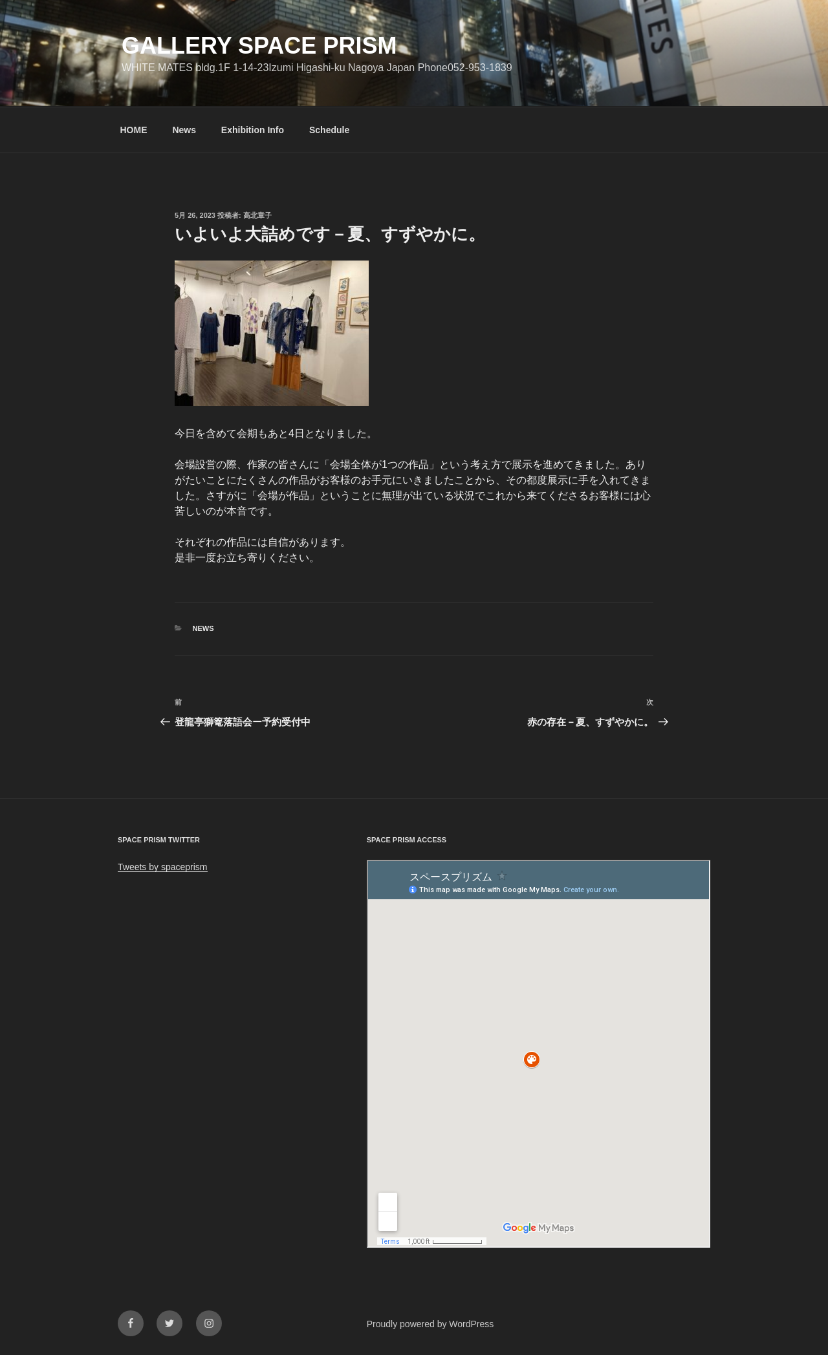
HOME (133, 130)
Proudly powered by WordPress (430, 1324)
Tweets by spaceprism (163, 867)
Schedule (329, 130)
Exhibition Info (252, 130)
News (184, 130)
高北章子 (257, 215)
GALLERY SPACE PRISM (259, 45)
